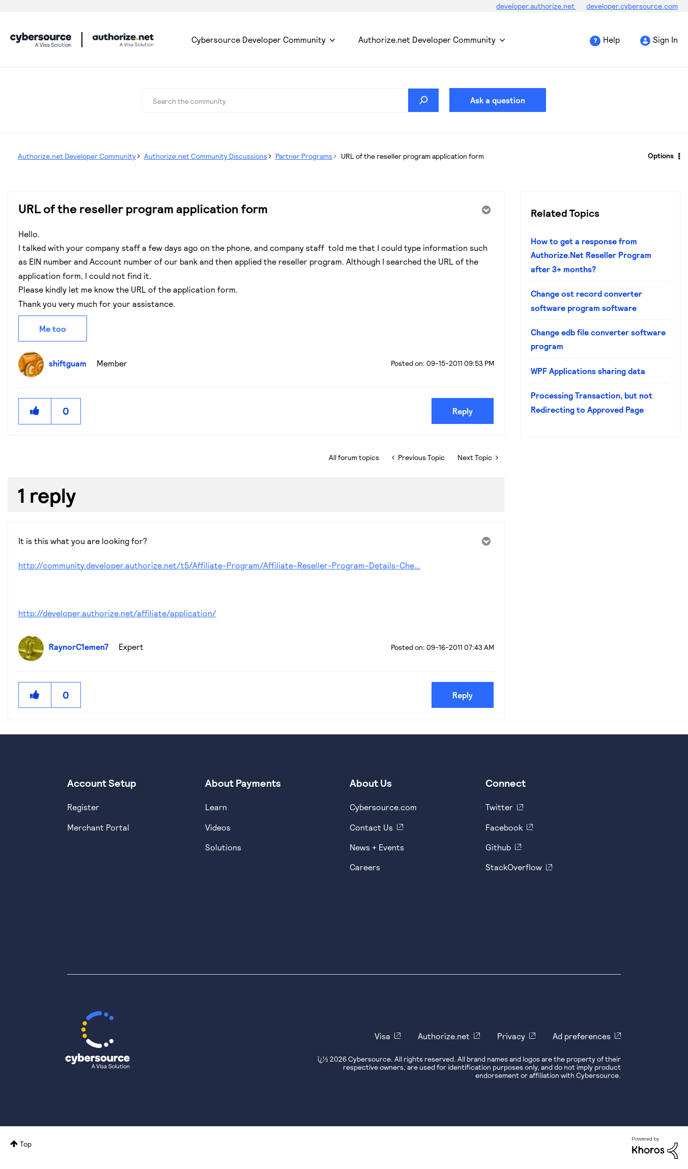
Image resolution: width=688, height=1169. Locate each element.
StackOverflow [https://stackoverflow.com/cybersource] (513, 867)
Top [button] (26, 1143)
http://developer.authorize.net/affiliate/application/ (117, 613)
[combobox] (290, 100)
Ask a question (497, 100)
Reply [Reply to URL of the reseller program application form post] (462, 411)
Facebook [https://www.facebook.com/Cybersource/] (504, 827)
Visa (382, 1036)
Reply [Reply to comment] (462, 695)
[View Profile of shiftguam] (70, 363)
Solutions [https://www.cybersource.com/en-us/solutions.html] (223, 847)
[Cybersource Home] (97, 1039)
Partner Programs (303, 156)
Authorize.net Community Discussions (205, 156)
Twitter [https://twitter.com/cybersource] (499, 807)
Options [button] (661, 155)
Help (611, 39)
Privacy (511, 1036)
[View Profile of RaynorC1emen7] (81, 646)
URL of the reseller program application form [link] (412, 156)
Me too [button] (52, 328)
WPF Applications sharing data (588, 371)
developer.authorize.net (536, 6)
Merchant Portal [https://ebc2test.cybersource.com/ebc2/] (98, 827)
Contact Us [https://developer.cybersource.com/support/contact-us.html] (371, 827)
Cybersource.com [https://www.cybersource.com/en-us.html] (383, 807)
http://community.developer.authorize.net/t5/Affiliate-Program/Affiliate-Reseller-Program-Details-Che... (219, 565)
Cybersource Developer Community (40, 39)
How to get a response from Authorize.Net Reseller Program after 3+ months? (591, 255)
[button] (35, 410)
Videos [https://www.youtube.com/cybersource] (218, 827)
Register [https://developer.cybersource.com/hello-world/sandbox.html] (83, 807)
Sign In (665, 39)
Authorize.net (444, 1036)
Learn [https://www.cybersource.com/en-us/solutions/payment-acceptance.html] (216, 807)
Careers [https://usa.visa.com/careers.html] (365, 867)
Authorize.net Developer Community (427, 39)
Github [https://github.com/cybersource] (498, 847)
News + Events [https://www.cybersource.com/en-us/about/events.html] (377, 847)
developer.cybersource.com (632, 6)
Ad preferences (582, 1036)
